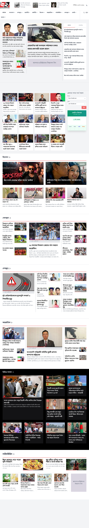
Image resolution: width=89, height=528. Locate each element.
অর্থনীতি (35, 13)
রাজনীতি (28, 13)
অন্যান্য (4, 17)
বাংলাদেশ (12, 13)
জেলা (68, 101)
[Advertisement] (44, 86)
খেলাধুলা (67, 13)
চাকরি (74, 13)
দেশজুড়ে (20, 13)
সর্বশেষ (4, 12)
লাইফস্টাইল (59, 13)
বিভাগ (68, 96)
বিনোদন (43, 13)
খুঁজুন (85, 12)
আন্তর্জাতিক (51, 13)
